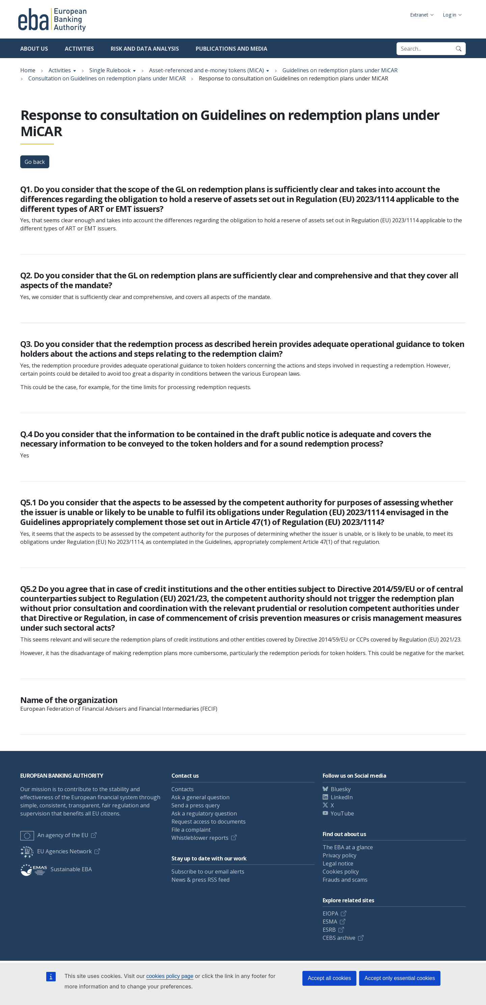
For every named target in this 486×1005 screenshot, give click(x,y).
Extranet (419, 14)
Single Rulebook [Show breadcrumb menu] (110, 70)
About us (34, 48)
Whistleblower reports (199, 837)
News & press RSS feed (200, 879)
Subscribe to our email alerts (207, 871)
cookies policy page (169, 976)
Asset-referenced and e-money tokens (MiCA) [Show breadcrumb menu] (206, 70)
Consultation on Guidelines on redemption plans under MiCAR (107, 78)
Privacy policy (339, 855)
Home (27, 70)
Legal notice (338, 863)
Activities (79, 48)
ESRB (329, 929)
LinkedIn (342, 797)
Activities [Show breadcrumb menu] (60, 70)
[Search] (459, 48)
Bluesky (341, 789)
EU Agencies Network (56, 851)
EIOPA (330, 913)
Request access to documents (208, 821)
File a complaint (191, 829)
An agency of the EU (54, 835)
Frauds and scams (345, 879)
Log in (449, 14)
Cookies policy (341, 871)
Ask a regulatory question (204, 813)
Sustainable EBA (56, 869)
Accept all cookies (329, 978)
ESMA (330, 921)
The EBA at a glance (348, 847)
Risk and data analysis (145, 48)
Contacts (182, 789)
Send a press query (195, 805)
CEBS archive (339, 937)
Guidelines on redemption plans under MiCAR (340, 70)
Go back (35, 162)
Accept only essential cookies (399, 978)
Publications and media (231, 48)
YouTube (342, 813)
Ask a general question (200, 797)
